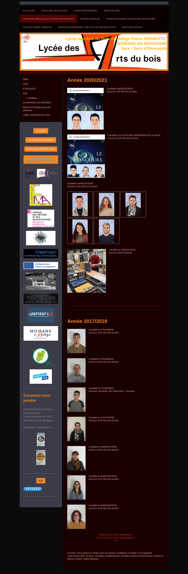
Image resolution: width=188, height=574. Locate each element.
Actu (41, 480)
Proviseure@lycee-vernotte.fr (39, 409)
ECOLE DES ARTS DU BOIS (41, 149)
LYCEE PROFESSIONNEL (41, 140)
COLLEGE (41, 131)
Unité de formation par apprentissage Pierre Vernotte (41, 159)
